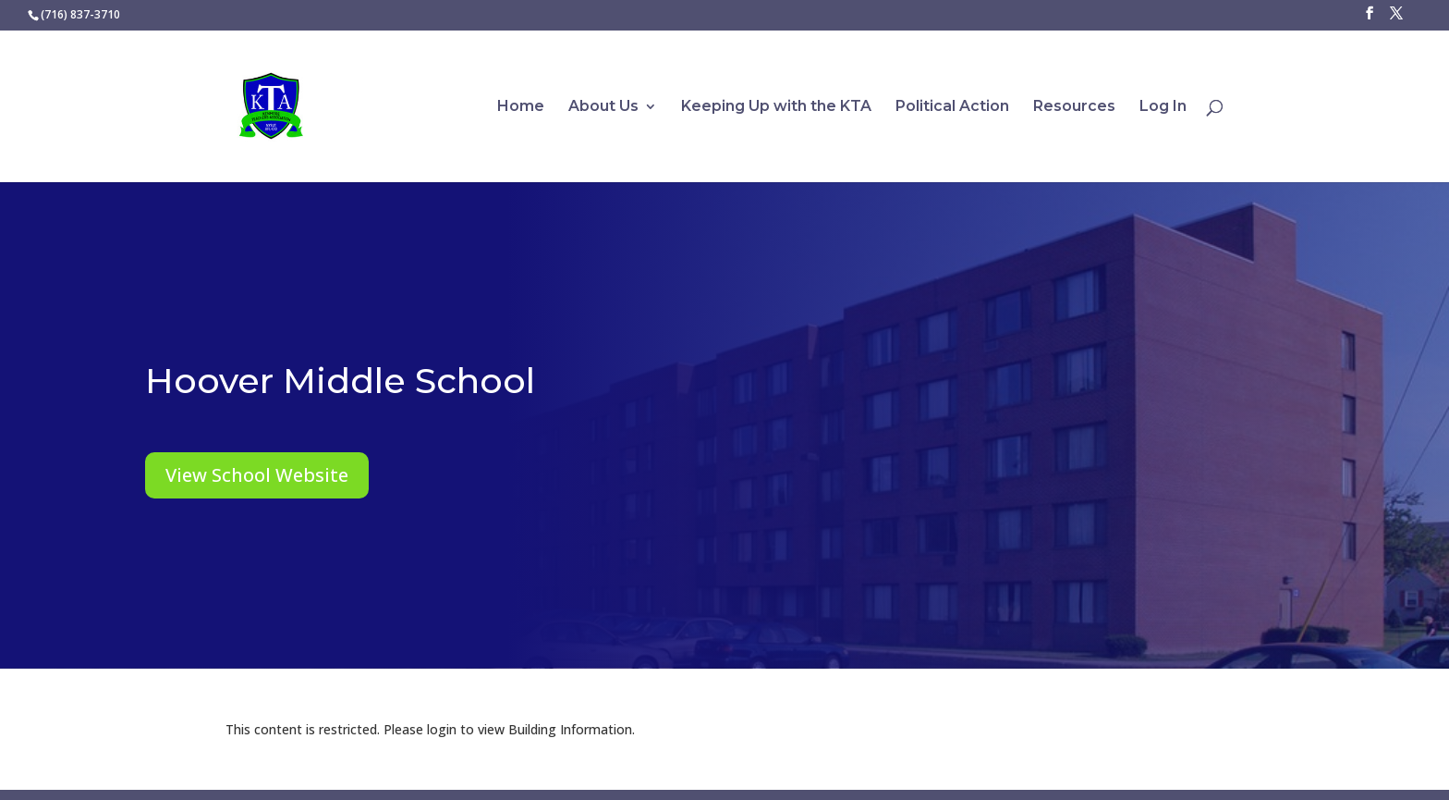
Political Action (952, 107)
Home (520, 107)
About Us (603, 107)
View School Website (256, 474)
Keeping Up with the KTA (776, 107)
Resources (1074, 107)
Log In (1163, 107)
